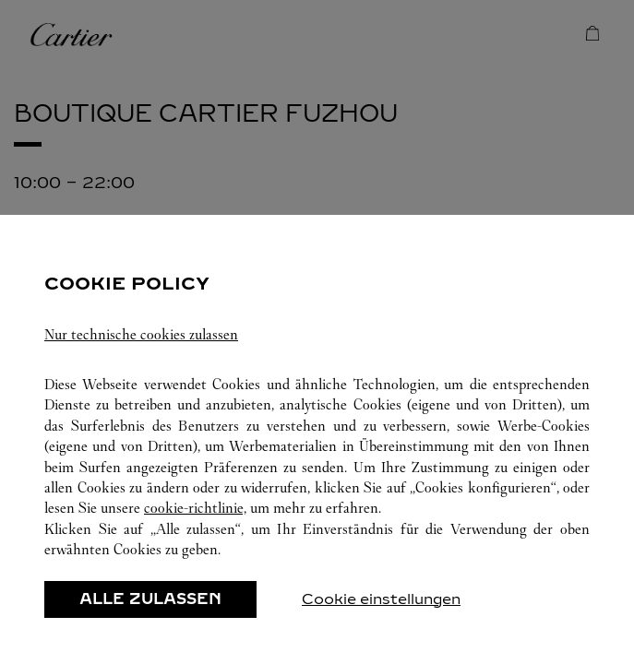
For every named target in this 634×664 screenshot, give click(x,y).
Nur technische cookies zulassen (141, 334)
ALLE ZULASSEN (150, 599)
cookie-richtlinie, (195, 507)
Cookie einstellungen (381, 599)
